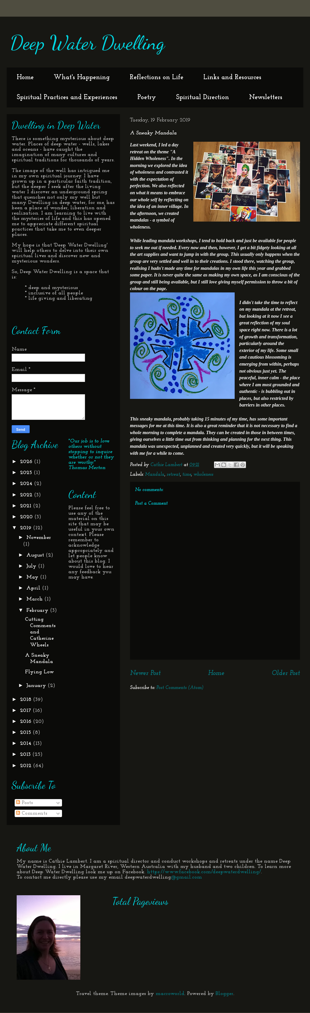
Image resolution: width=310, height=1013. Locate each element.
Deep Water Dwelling (87, 43)
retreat (173, 474)
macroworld (170, 993)
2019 (26, 528)
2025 (27, 472)
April (34, 588)
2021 (26, 506)
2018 (26, 699)
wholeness (203, 474)
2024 (27, 483)
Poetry (146, 97)
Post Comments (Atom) (180, 687)
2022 (27, 495)
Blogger (224, 993)
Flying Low (39, 672)
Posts (24, 802)
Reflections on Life (156, 77)
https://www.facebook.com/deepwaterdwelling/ (204, 872)
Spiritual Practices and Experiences (67, 97)
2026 (27, 461)
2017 (26, 710)
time (186, 474)
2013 (26, 754)
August (36, 555)
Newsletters (265, 97)
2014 (26, 743)
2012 (26, 765)
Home (25, 77)
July (32, 566)
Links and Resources (232, 77)
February (38, 610)
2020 (27, 517)
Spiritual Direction (202, 97)
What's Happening (82, 77)
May (33, 577)
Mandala (154, 474)
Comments (31, 813)
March (35, 599)
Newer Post (145, 673)
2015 (26, 732)
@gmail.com (186, 877)
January (37, 685)
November (38, 537)
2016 (26, 721)
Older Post (286, 673)
